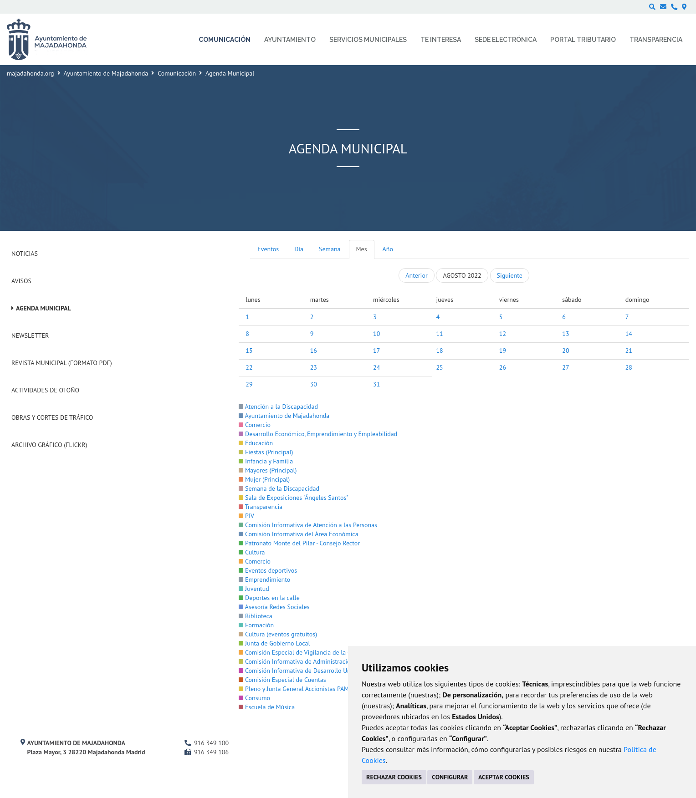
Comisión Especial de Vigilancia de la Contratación (310, 652)
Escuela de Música (267, 707)
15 (249, 350)
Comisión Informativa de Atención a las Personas (308, 525)
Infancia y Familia (266, 461)
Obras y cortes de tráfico (52, 417)
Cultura (252, 552)
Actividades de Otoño (45, 390)
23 (313, 367)
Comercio (255, 425)
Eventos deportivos (268, 570)
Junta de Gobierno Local (274, 643)
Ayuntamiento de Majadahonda (106, 73)
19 (502, 350)
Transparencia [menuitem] (655, 39)
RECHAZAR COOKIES (394, 777)
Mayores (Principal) (268, 470)
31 (376, 384)
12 (502, 334)
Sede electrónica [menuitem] (506, 39)
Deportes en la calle (269, 598)
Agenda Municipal (43, 308)
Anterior (416, 275)
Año (388, 249)
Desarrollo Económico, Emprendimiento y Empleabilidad (318, 434)
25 (439, 367)
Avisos (21, 281)
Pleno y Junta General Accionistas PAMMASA (302, 689)
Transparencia (260, 507)
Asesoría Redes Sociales (274, 607)
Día (298, 249)
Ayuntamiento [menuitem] (290, 39)
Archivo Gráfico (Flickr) (49, 445)
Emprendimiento (264, 579)
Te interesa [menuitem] (440, 39)
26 (502, 367)
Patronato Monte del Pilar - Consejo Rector (299, 543)
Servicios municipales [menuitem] (368, 39)
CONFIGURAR (450, 777)
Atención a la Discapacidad (278, 406)
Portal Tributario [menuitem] (583, 39)
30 (313, 384)
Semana (329, 249)
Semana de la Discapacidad (279, 488)
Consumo (254, 698)
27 (565, 367)
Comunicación (177, 73)
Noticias (24, 253)
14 (628, 334)
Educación (256, 443)
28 (628, 367)
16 (313, 350)
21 (628, 350)
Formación (256, 625)
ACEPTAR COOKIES (503, 777)
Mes (361, 249)
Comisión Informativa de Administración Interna (307, 661)
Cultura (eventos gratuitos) (278, 634)
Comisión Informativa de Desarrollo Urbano (301, 670)
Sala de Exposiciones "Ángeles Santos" (293, 497)
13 (565, 334)
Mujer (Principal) (264, 479)
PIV (246, 516)
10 (376, 334)
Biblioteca (255, 616)
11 (439, 334)
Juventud (254, 589)
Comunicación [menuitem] (225, 39)
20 (565, 350)
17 (376, 350)
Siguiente (509, 275)
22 (249, 367)
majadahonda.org (30, 73)
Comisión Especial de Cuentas (282, 680)
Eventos (268, 249)
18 (439, 350)
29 (249, 384)
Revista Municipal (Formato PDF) (61, 363)
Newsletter (30, 335)
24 (376, 367)
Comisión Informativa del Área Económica (298, 534)
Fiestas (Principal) (266, 452)
